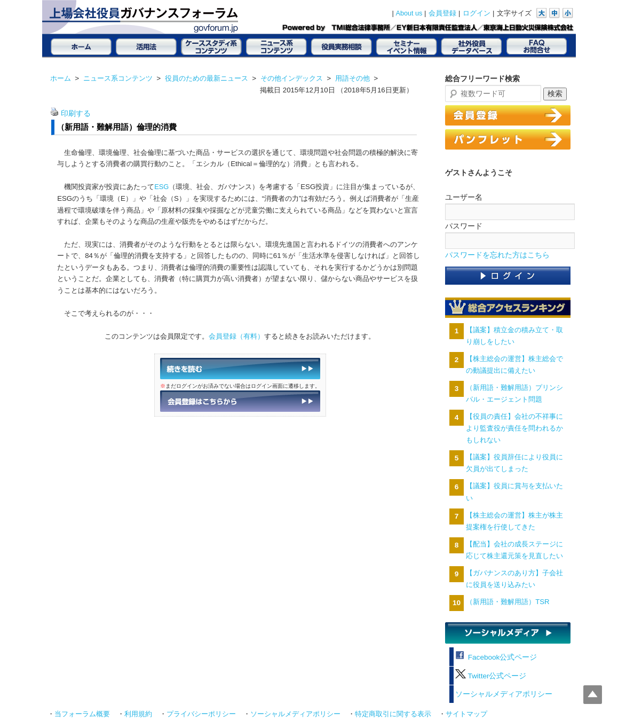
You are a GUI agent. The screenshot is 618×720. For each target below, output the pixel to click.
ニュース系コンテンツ (118, 78)
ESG (161, 187)
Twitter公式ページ (490, 676)
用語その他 (352, 78)
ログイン (476, 13)
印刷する (76, 113)
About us (409, 13)
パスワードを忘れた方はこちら (497, 255)
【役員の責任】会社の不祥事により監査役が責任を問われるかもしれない (514, 428)
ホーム (60, 78)
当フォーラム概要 (82, 714)
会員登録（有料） (236, 336)
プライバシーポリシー (201, 714)
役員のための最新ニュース (206, 78)
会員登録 (442, 13)
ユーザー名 (463, 197)
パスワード (463, 226)
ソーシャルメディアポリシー (503, 694)
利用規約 (138, 714)
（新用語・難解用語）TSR (507, 602)
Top (592, 694)
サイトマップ (466, 714)
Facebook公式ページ (496, 657)
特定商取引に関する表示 (393, 714)
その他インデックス (291, 78)
